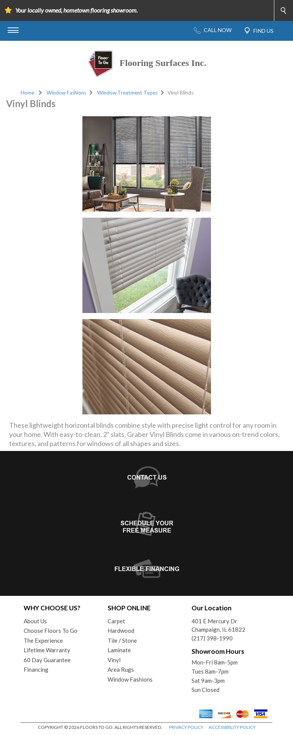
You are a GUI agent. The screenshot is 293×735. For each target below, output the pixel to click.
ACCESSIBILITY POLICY (232, 727)
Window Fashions (66, 93)
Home (27, 93)
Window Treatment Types (127, 93)
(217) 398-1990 (212, 638)
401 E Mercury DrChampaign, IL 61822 (218, 625)
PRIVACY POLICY (186, 727)
